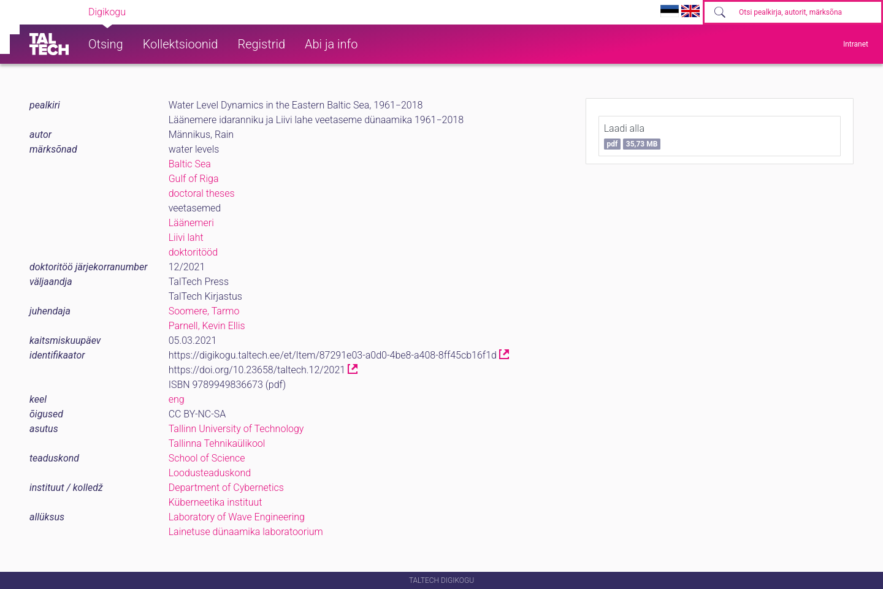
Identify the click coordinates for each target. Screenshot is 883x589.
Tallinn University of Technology (236, 429)
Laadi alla (632, 136)
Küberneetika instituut (215, 502)
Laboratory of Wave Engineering (237, 517)
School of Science (207, 458)
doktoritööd (193, 252)
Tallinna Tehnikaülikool (217, 443)
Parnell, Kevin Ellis (207, 326)
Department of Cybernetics (226, 487)
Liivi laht (186, 237)
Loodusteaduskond (210, 473)
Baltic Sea (190, 164)
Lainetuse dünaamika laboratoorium (246, 532)
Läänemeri (191, 223)
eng (177, 399)
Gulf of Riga (194, 178)
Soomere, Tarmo (204, 311)
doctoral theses (202, 193)
